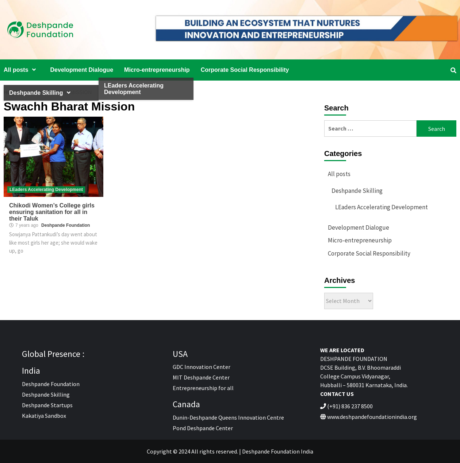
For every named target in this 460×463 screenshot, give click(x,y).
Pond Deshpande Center (203, 428)
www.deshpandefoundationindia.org (372, 416)
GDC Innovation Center (201, 366)
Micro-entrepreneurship (157, 70)
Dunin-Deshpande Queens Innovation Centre (228, 417)
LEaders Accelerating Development (46, 189)
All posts (21, 70)
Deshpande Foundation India (277, 451)
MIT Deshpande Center (201, 377)
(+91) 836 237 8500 (350, 406)
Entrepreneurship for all (203, 388)
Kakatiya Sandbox (44, 415)
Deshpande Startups (47, 405)
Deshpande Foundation (65, 225)
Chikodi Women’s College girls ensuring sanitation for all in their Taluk (52, 212)
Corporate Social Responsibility (245, 70)
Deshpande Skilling (357, 191)
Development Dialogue (81, 70)
